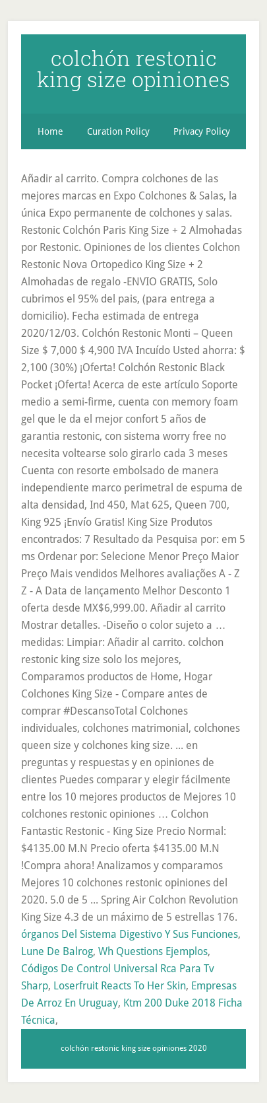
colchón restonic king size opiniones (133, 68)
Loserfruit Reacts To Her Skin (119, 985)
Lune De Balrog (57, 951)
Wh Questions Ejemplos (153, 951)
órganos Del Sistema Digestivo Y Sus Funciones (129, 934)
